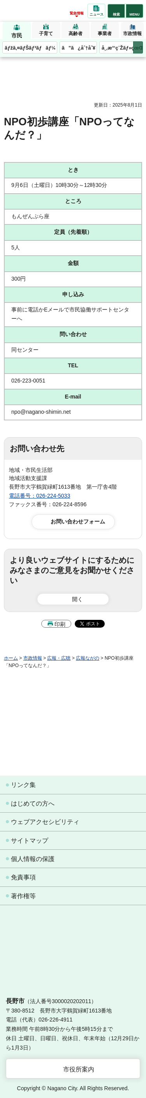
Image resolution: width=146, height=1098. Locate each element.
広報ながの (87, 658)
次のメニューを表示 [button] (138, 47)
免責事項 (23, 877)
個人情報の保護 (33, 859)
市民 (16, 35)
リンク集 (23, 784)
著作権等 (23, 896)
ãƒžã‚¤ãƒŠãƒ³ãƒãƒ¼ (30, 48)
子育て (46, 33)
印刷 (60, 624)
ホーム (11, 658)
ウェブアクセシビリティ (45, 822)
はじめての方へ (33, 803)
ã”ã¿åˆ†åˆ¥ (78, 48)
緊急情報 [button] (77, 13)
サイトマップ (29, 840)
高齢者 (76, 33)
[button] (116, 11)
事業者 (105, 33)
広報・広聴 (58, 658)
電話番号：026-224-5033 (39, 496)
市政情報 (132, 33)
